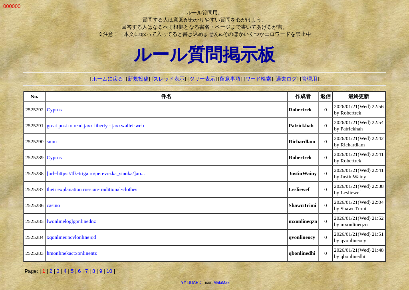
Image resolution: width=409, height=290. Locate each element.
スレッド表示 (169, 79)
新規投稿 (138, 79)
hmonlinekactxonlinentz (72, 253)
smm (52, 141)
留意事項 (230, 79)
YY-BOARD (191, 282)
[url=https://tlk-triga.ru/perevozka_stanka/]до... (96, 173)
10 (109, 271)
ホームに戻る (107, 79)
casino (53, 205)
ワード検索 (258, 79)
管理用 (309, 79)
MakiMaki (222, 282)
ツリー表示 (202, 79)
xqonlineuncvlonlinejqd (71, 237)
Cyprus (54, 109)
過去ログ (286, 79)
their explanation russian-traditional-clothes (92, 189)
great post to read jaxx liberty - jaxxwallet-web (95, 125)
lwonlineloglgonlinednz (71, 221)
